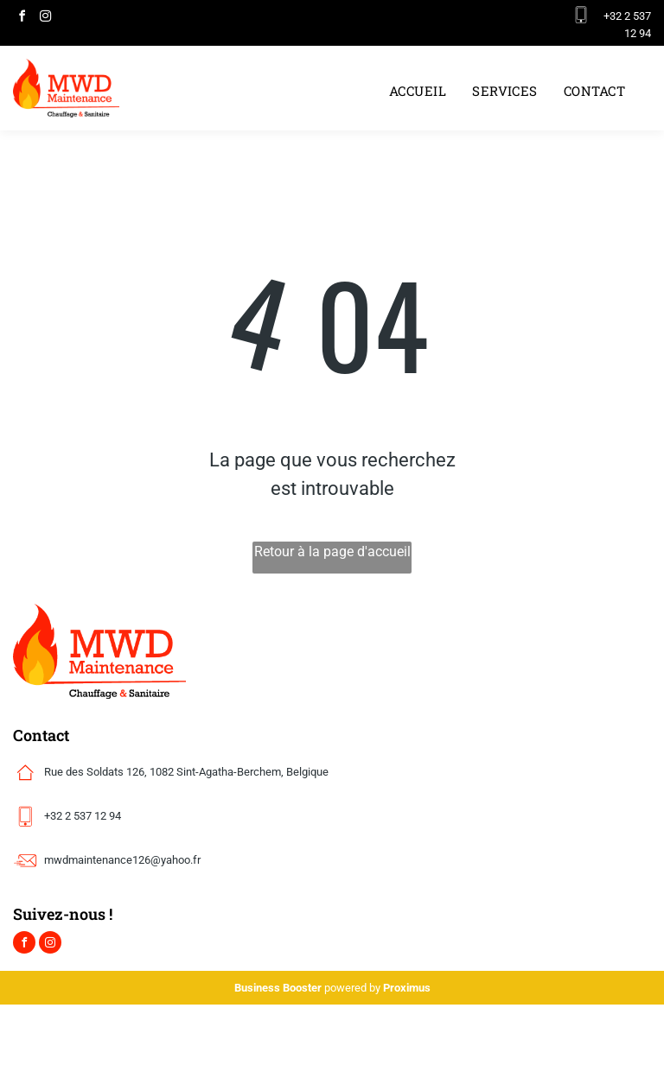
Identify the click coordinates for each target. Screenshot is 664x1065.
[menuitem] (417, 91)
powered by (352, 987)
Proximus (407, 987)
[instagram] (45, 18)
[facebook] (21, 18)
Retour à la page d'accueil (332, 551)
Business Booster (278, 987)
